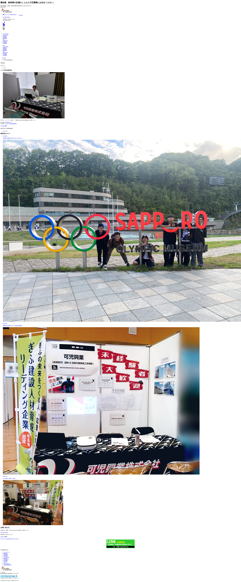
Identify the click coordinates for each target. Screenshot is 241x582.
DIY (4, 39)
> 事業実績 (5, 553)
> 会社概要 (5, 555)
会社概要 (5, 43)
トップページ (6, 33)
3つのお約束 (5, 34)
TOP (4, 45)
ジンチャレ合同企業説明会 (11, 123)
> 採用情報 (5, 561)
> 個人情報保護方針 (7, 564)
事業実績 (5, 37)
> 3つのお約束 (6, 557)
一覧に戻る (3, 125)
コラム (4, 67)
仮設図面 (5, 38)
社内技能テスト (8, 122)
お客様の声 (5, 40)
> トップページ (6, 552)
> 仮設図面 (5, 554)
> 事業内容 (5, 558)
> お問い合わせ (6, 563)
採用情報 (5, 42)
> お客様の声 (5, 559)
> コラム (5, 562)
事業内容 (5, 35)
